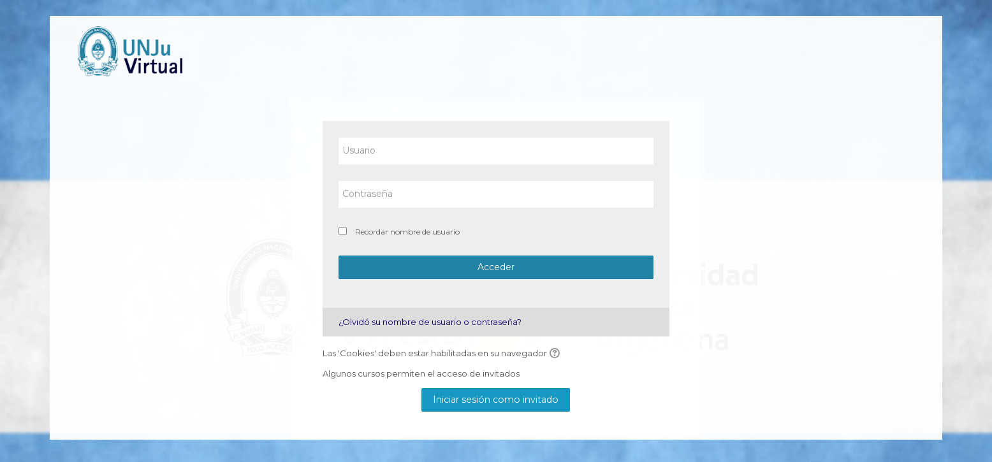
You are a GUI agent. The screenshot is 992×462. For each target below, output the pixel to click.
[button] (556, 354)
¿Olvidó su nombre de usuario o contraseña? (430, 322)
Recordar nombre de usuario (407, 231)
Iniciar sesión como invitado (495, 399)
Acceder (496, 267)
